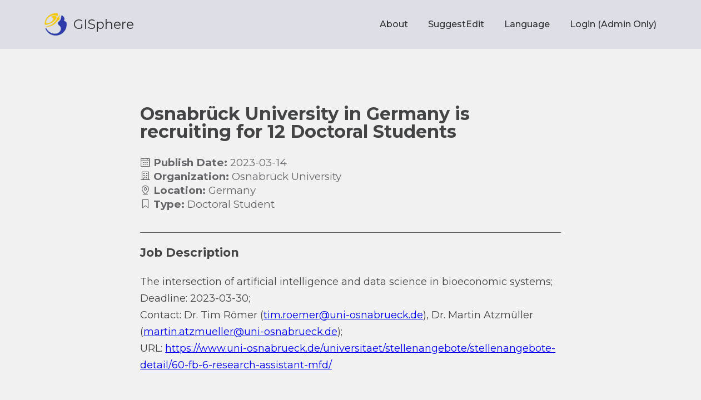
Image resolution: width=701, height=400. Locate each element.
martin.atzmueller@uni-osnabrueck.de (240, 332)
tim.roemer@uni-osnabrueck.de (343, 315)
